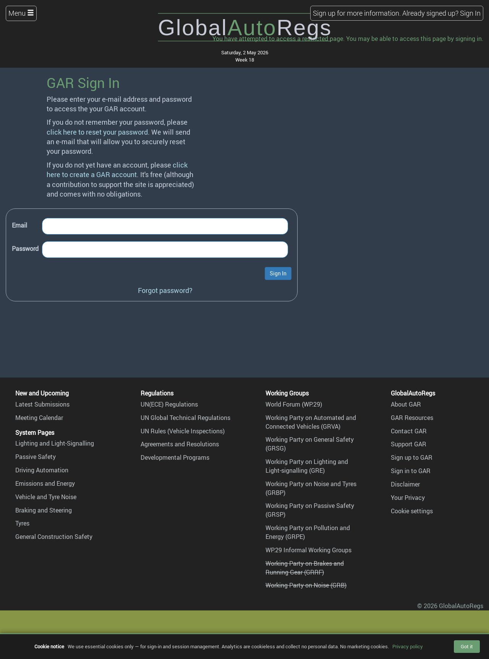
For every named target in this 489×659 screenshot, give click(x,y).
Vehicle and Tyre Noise (45, 497)
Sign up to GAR (411, 457)
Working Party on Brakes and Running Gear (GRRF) (305, 567)
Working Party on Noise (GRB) (306, 585)
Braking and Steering (43, 510)
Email (19, 225)
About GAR (406, 404)
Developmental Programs (175, 457)
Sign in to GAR (411, 471)
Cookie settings (412, 511)
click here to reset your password (97, 132)
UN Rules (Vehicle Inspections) (183, 431)
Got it (467, 646)
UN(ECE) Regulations (169, 404)
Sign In (470, 13)
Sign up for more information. (357, 13)
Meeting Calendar (39, 417)
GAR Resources (412, 417)
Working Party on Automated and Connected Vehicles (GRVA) (311, 422)
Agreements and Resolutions (180, 444)
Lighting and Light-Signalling (54, 443)
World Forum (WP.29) (294, 404)
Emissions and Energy (45, 483)
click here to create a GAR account (117, 169)
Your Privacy (408, 497)
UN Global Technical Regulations (185, 417)
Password (25, 248)
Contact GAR (409, 431)
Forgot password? (165, 290)
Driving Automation (41, 470)
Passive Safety (35, 456)
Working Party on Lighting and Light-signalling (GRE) (307, 466)
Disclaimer (405, 484)
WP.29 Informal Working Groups (308, 550)
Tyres (22, 523)
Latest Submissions (42, 404)
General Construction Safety (53, 536)
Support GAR (408, 444)
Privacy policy (407, 646)
